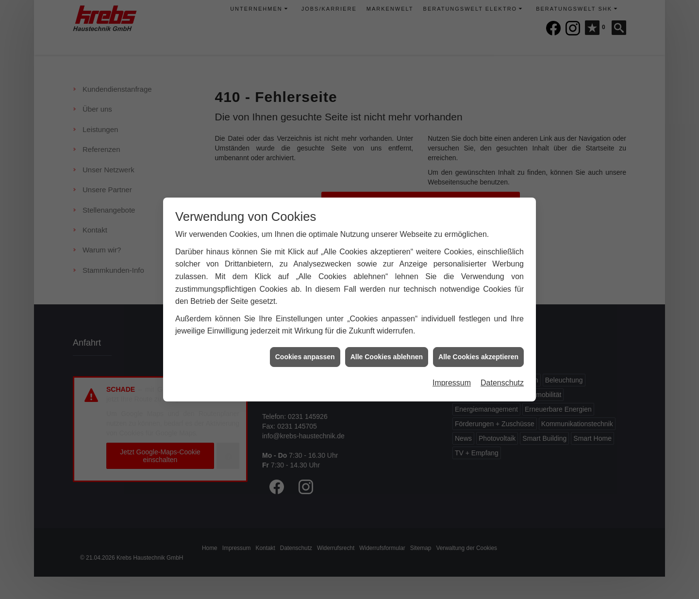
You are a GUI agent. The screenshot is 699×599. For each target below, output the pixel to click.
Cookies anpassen (305, 352)
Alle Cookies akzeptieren (478, 352)
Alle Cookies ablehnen (386, 352)
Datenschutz (502, 378)
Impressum (452, 378)
